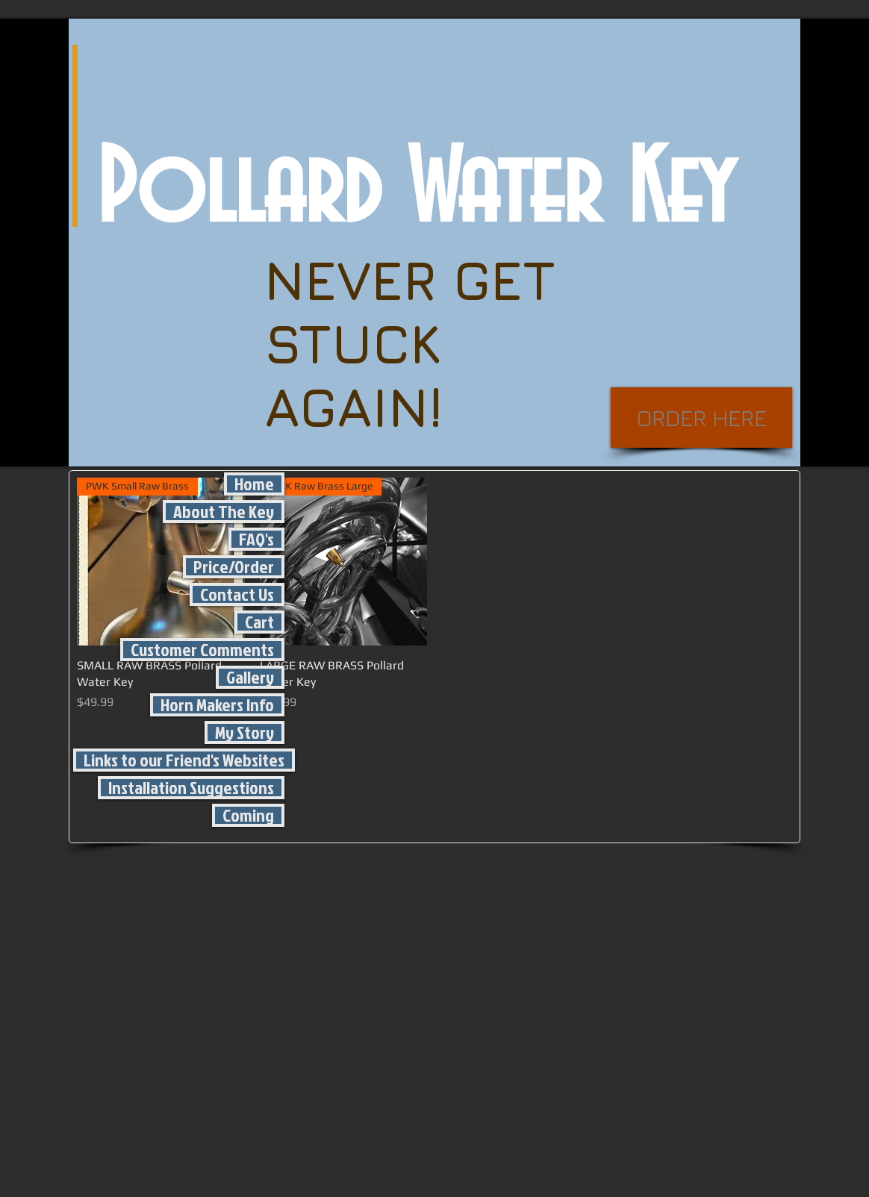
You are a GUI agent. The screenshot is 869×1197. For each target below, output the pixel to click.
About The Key (223, 511)
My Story (244, 732)
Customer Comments (202, 649)
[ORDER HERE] (701, 417)
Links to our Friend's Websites (184, 760)
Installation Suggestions (191, 787)
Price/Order (233, 566)
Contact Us (237, 594)
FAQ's (256, 539)
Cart (259, 622)
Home (254, 484)
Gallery (250, 677)
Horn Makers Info (217, 704)
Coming (248, 815)
